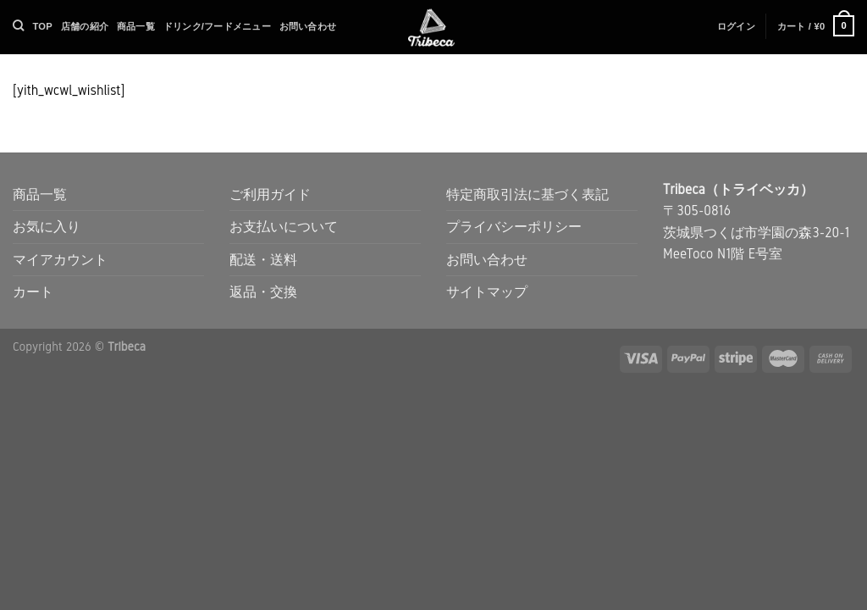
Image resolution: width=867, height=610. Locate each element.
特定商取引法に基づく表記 (527, 194)
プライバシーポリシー (514, 227)
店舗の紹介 (84, 26)
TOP (42, 26)
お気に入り (46, 227)
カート (33, 292)
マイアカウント (60, 260)
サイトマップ (486, 292)
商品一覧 (136, 26)
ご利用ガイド (270, 194)
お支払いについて (283, 227)
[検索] (18, 25)
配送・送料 (263, 260)
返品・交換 (263, 292)
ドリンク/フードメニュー (217, 26)
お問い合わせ (307, 26)
